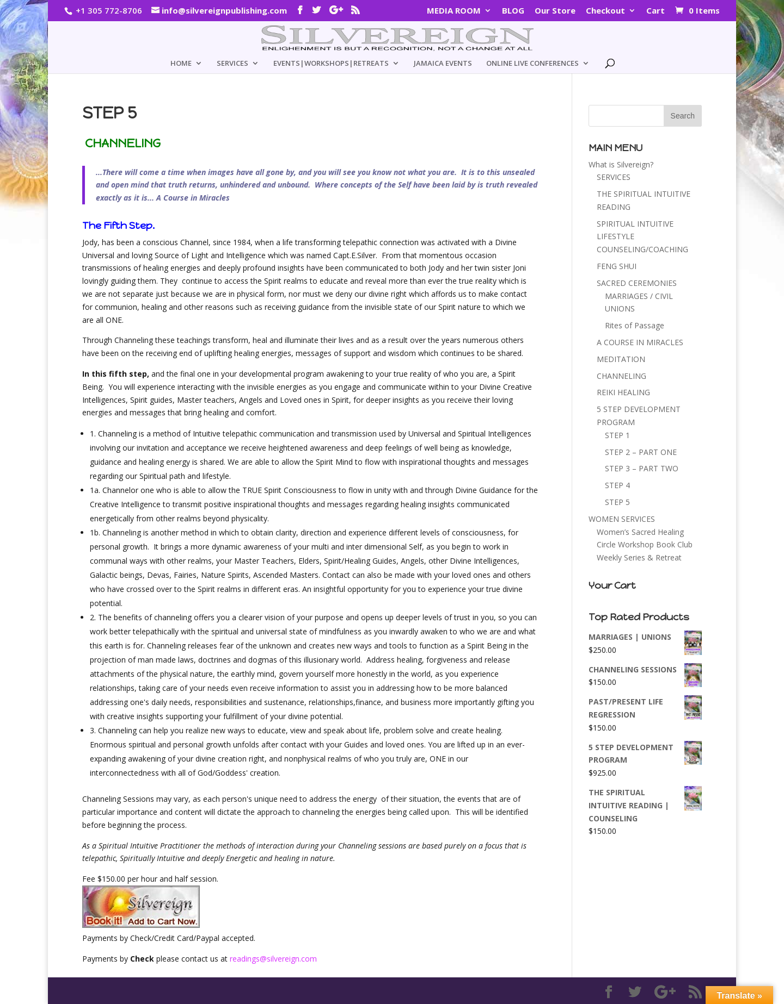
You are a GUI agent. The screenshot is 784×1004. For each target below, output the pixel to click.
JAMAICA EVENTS (443, 63)
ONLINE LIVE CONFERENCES (532, 63)
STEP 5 (617, 502)
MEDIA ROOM (454, 11)
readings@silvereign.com (273, 958)
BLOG (513, 11)
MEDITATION (621, 359)
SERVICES (232, 63)
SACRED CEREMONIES (637, 283)
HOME (181, 63)
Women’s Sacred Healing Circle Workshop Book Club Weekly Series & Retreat (645, 545)
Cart (655, 11)
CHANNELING (621, 376)
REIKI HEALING (623, 392)
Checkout (605, 11)
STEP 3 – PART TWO (641, 468)
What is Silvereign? (621, 164)
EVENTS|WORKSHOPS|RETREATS (331, 63)
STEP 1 (617, 435)
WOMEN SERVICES (622, 519)
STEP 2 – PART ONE (641, 452)
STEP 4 (617, 485)
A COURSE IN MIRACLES (640, 342)
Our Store (555, 11)
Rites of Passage (634, 325)
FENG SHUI (616, 266)
